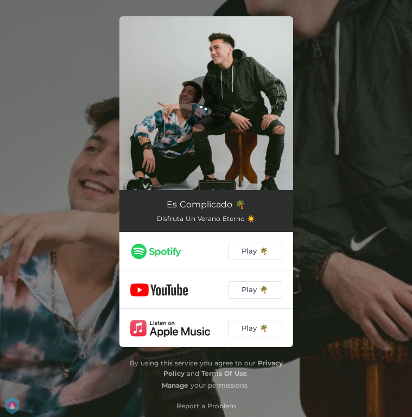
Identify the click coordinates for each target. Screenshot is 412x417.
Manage (175, 385)
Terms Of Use (224, 373)
